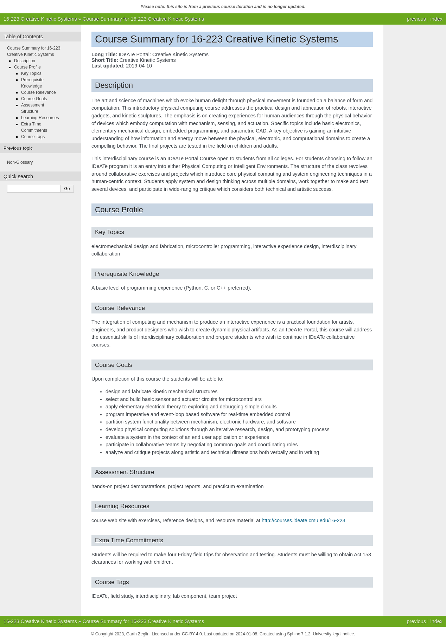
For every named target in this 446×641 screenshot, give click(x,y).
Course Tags (33, 136)
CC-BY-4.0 (192, 634)
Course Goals (34, 98)
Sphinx (293, 634)
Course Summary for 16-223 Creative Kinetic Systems (143, 19)
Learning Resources (40, 117)
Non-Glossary (20, 162)
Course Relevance (38, 92)
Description (24, 60)
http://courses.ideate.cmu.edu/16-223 (303, 520)
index (436, 19)
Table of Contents (23, 36)
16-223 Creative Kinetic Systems (40, 19)
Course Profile (27, 67)
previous (416, 19)
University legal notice (333, 634)
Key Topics (31, 73)
